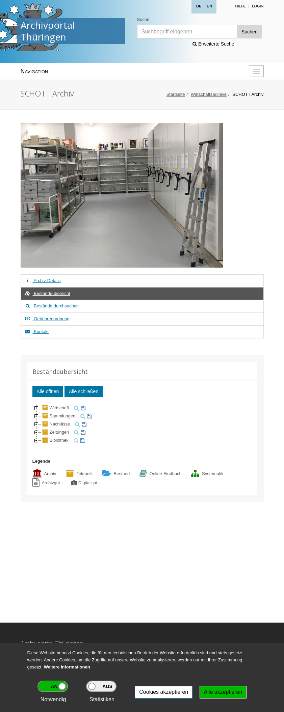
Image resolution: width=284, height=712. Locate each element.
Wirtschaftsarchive (209, 94)
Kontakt (36, 331)
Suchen (249, 31)
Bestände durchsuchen (51, 305)
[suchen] (75, 407)
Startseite (175, 94)
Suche (143, 19)
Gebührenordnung (47, 318)
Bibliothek (55, 440)
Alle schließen (83, 391)
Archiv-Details (42, 280)
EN (209, 6)
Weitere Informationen (67, 666)
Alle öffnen (48, 391)
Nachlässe (55, 424)
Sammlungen (58, 415)
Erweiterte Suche (213, 44)
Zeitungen (55, 432)
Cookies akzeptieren (163, 692)
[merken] (82, 407)
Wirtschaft (55, 407)
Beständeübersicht (47, 293)
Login (257, 6)
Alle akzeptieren (223, 692)
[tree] (142, 424)
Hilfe (240, 6)
